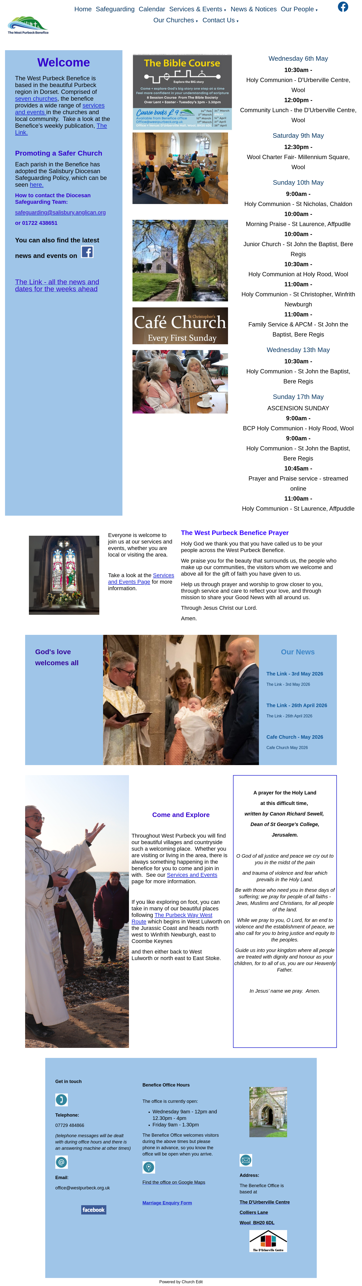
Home (83, 9)
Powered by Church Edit (181, 1282)
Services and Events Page (141, 578)
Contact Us (218, 20)
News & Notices (254, 9)
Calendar (152, 9)
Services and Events (192, 875)
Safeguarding (115, 9)
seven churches (36, 98)
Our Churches (173, 20)
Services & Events (195, 9)
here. (37, 184)
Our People (297, 9)
